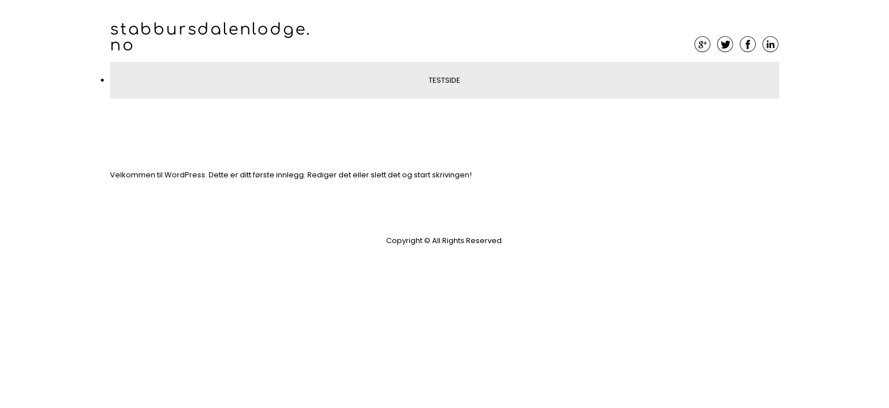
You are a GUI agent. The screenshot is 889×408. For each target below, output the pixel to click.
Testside (444, 80)
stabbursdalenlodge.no (210, 37)
